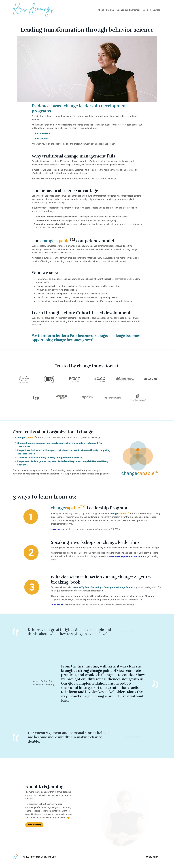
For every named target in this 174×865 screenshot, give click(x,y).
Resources (155, 10)
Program (109, 10)
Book (145, 10)
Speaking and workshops (128, 10)
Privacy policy (151, 859)
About (99, 10)
